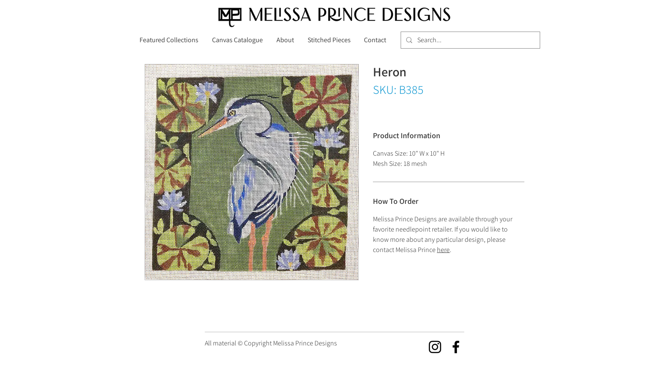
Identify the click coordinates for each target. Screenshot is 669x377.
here (443, 249)
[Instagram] (435, 347)
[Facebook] (456, 347)
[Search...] (469, 40)
